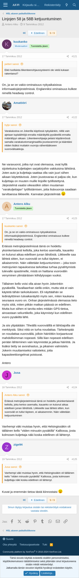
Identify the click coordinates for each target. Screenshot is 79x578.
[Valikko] (5, 5)
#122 (74, 117)
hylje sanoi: (11, 125)
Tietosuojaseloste (30, 544)
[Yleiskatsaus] (66, 5)
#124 (74, 387)
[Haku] (74, 5)
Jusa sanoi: (11, 466)
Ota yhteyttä (10, 544)
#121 (74, 56)
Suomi (8, 538)
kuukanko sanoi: (14, 226)
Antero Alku (11, 24)
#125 (74, 459)
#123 (74, 218)
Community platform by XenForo (32, 552)
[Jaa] (67, 56)
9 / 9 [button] (52, 33)
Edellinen (37, 33)
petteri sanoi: (12, 64)
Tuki (44, 544)
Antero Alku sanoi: (15, 395)
